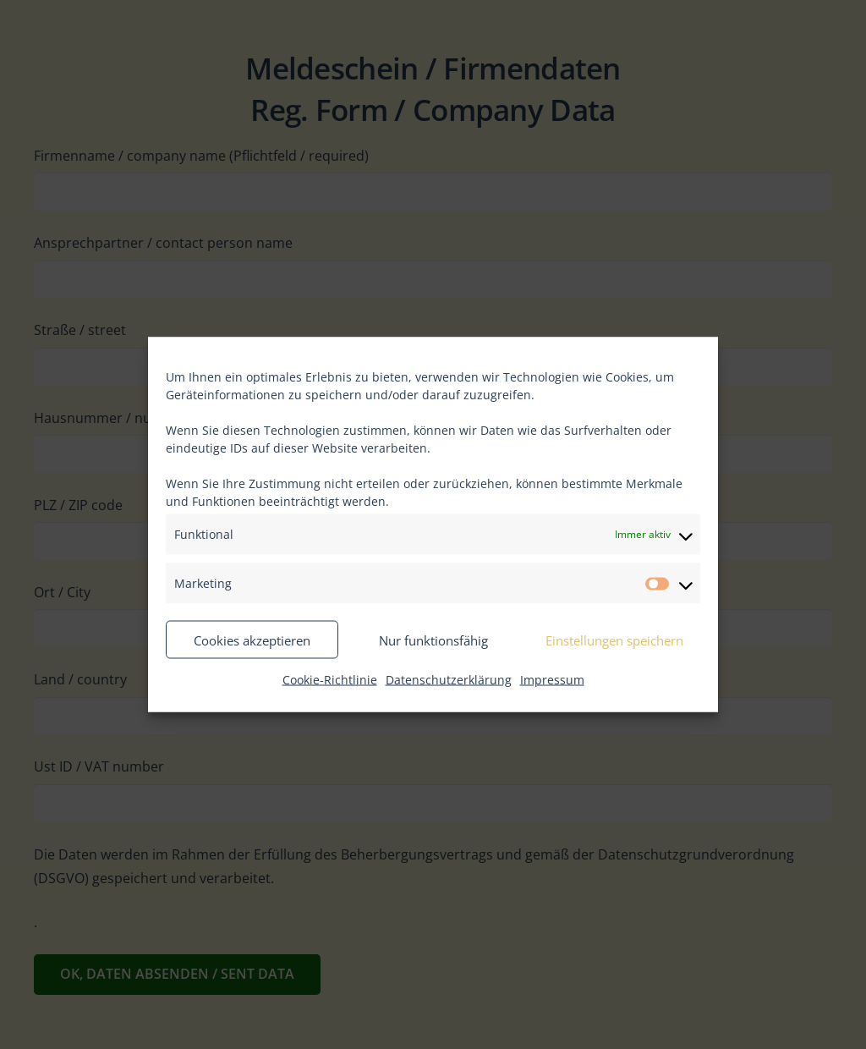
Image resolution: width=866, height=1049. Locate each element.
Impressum (552, 680)
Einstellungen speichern (614, 639)
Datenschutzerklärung (449, 680)
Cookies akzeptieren (252, 639)
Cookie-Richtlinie (329, 680)
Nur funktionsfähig (433, 639)
